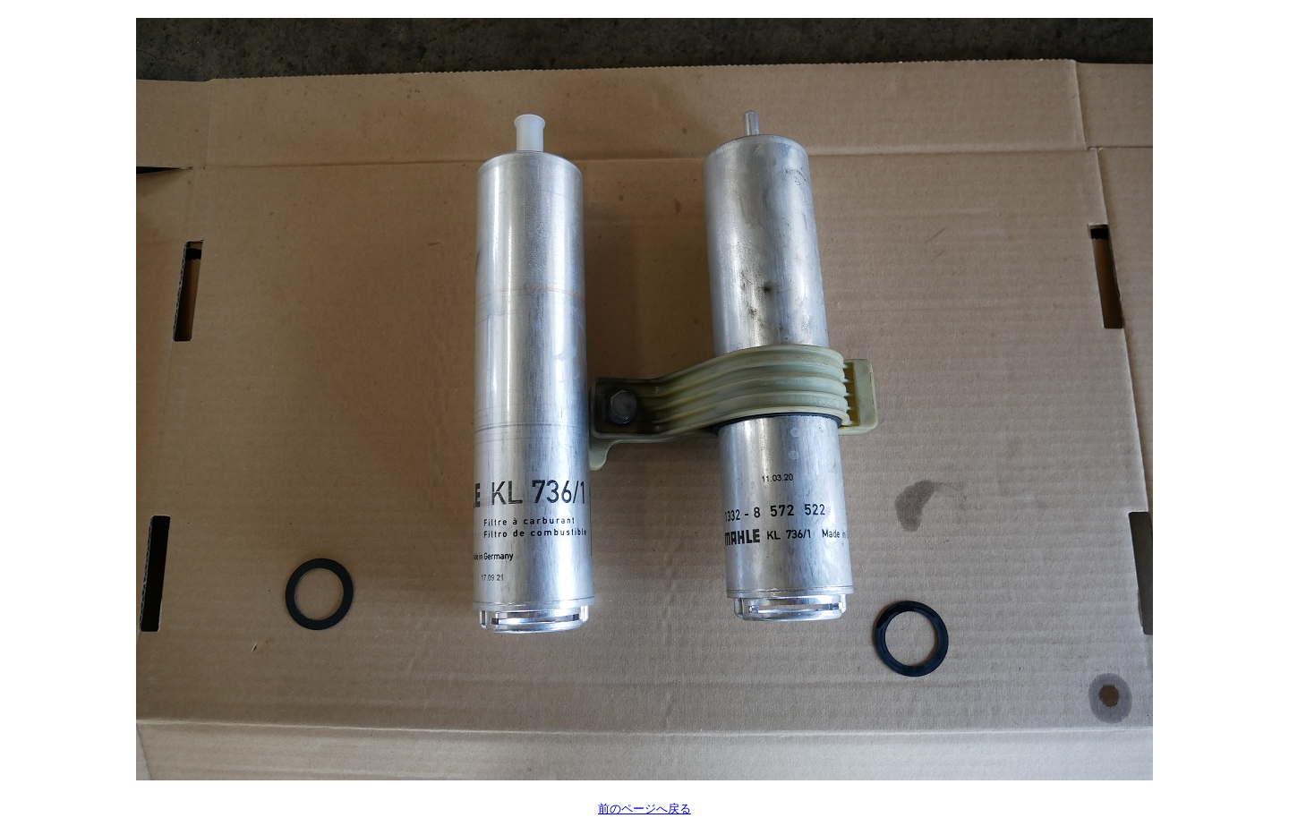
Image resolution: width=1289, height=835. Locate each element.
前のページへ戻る (644, 808)
